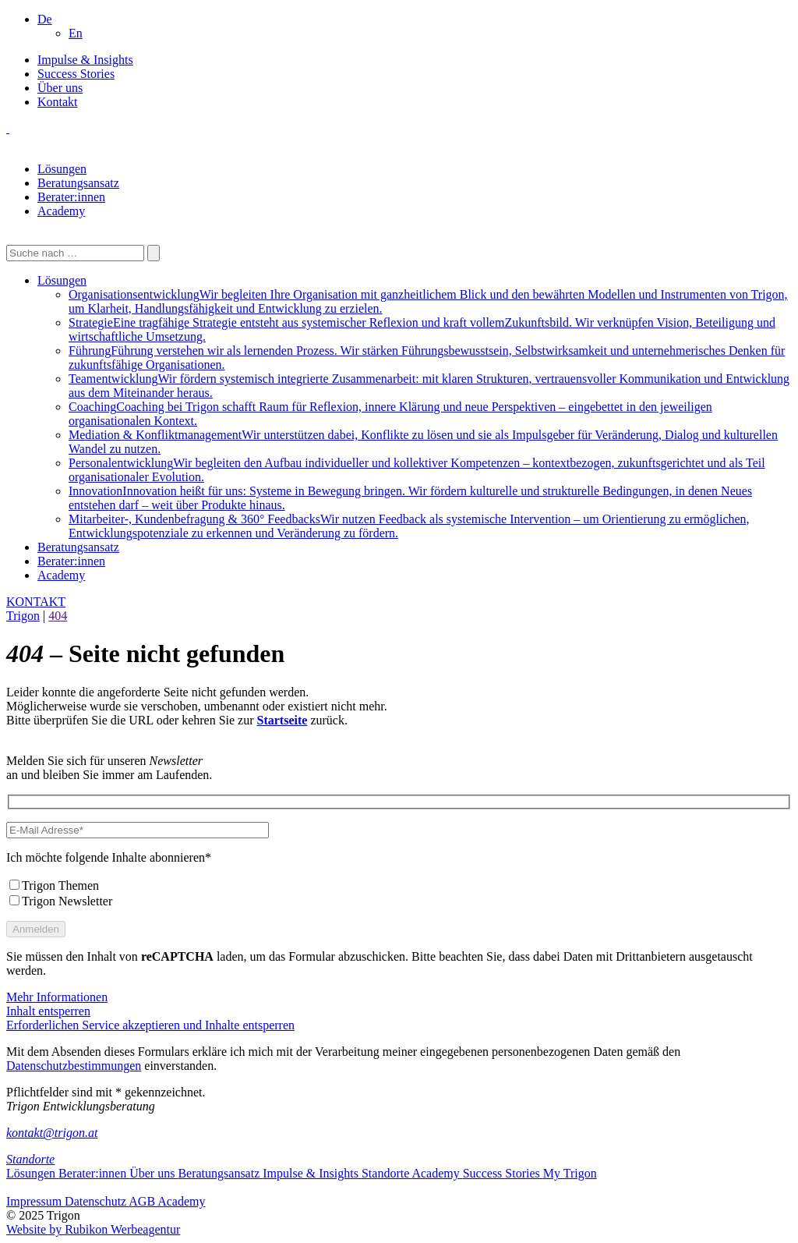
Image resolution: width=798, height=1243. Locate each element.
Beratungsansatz (78, 182)
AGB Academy (167, 1201)
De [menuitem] (44, 19)
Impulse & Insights (85, 59)
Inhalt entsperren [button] (48, 1011)
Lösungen (62, 168)
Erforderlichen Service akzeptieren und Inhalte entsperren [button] (150, 1025)
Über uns (60, 87)
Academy (61, 211)
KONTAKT (35, 601)
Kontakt (57, 101)
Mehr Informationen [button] (57, 997)
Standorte (30, 1159)
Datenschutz (97, 1201)
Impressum (35, 1201)
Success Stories (76, 73)
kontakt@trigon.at (51, 1132)
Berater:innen (71, 197)
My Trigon (570, 1173)
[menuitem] (44, 19)
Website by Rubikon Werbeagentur (93, 1229)
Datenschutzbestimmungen (73, 1065)
